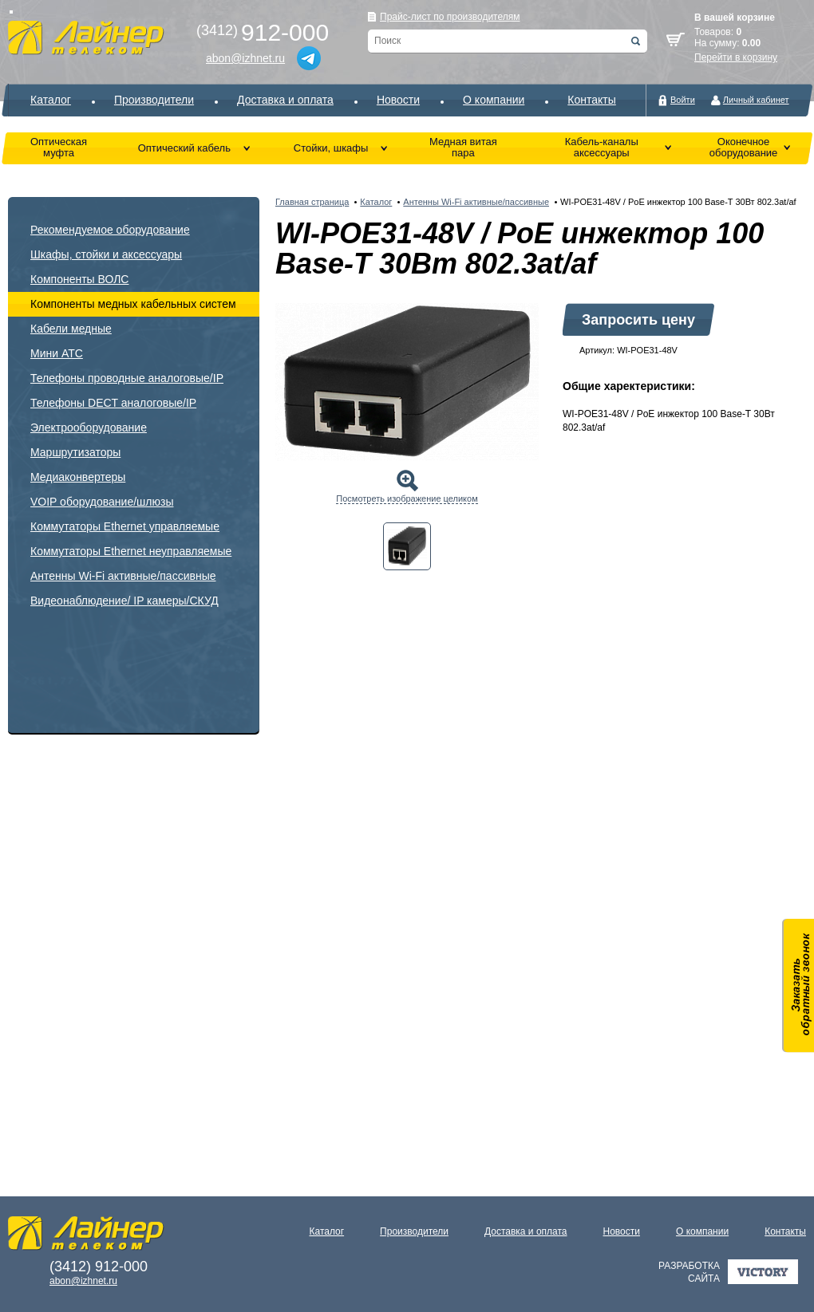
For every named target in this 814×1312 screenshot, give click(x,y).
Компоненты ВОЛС (79, 279)
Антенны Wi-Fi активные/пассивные (122, 575)
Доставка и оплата (285, 99)
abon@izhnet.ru (245, 58)
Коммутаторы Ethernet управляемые (124, 526)
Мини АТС (56, 353)
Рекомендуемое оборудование (110, 229)
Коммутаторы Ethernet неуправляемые (130, 551)
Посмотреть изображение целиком (406, 498)
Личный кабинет (756, 99)
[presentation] (407, 546)
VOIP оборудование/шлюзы (101, 501)
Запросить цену (638, 320)
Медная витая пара (463, 147)
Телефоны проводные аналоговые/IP (126, 378)
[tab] (407, 546)
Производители (154, 99)
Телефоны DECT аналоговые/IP (113, 402)
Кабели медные (71, 328)
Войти (682, 99)
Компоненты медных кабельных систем (133, 303)
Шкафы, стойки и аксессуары (106, 254)
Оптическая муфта (58, 147)
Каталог (50, 99)
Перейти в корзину (735, 57)
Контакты (591, 99)
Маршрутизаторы (75, 452)
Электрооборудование (88, 427)
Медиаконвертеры (77, 477)
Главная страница (312, 202)
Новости (398, 99)
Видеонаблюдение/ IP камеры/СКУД (124, 600)
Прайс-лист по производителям (450, 16)
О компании (493, 99)
